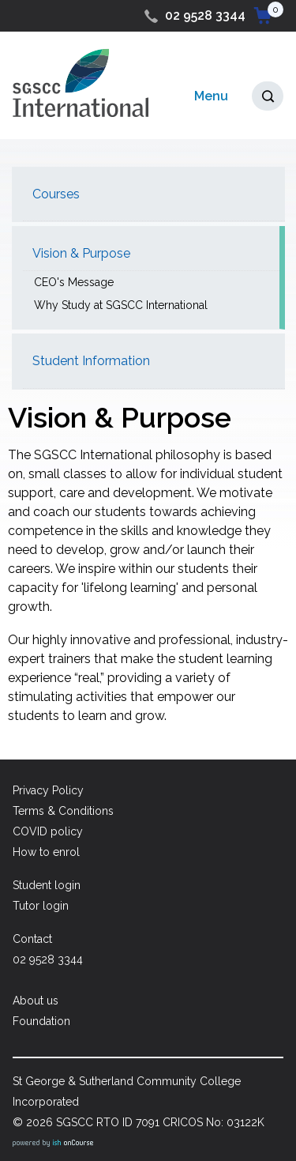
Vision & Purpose (81, 253)
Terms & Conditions (63, 811)
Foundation (41, 1021)
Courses (56, 194)
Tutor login (41, 905)
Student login (47, 885)
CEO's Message (74, 282)
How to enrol (46, 852)
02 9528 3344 (205, 15)
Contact (32, 939)
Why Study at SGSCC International (121, 305)
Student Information (91, 360)
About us (35, 1000)
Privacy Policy (48, 790)
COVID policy (48, 831)
